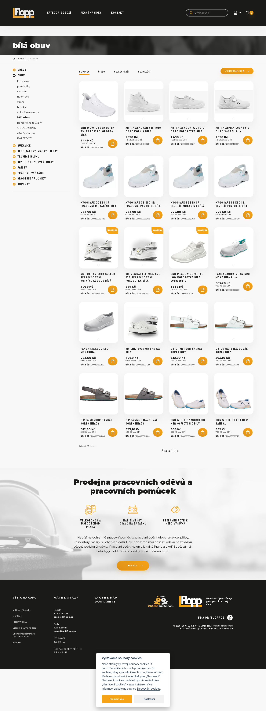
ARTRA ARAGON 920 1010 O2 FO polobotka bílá (187, 138)
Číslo (104, 71)
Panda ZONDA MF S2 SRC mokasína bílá (233, 300)
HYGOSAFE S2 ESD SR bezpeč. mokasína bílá (187, 221)
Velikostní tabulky (23, 651)
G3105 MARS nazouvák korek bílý (232, 383)
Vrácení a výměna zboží (27, 669)
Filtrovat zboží (231, 71)
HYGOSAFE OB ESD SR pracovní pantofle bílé (143, 221)
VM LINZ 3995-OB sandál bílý (143, 383)
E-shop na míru (203, 677)
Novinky (85, 71)
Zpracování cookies (148, 688)
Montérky (19, 657)
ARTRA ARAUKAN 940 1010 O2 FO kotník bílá (143, 138)
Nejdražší (151, 71)
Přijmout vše (117, 699)
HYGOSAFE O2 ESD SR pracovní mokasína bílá (99, 221)
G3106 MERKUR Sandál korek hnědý (97, 463)
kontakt (132, 608)
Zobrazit (89, 487)
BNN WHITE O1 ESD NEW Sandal (232, 463)
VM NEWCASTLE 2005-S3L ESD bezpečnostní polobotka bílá (143, 302)
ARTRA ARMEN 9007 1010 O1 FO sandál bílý (232, 138)
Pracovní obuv (21, 663)
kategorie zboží (63, 12)
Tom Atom (227, 677)
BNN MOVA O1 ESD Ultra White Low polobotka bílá (98, 139)
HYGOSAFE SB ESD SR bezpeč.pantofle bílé (232, 221)
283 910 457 (60, 679)
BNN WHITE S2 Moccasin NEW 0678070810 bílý (188, 463)
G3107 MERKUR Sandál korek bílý (187, 383)
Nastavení (149, 699)
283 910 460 (61, 683)
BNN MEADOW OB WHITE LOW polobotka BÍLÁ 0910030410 (187, 302)
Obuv (22, 58)
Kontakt (121, 12)
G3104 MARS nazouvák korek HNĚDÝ (142, 463)
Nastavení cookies (184, 677)
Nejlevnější (126, 71)
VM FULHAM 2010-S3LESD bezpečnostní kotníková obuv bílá (98, 302)
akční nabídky (95, 12)
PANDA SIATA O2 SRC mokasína (95, 383)
